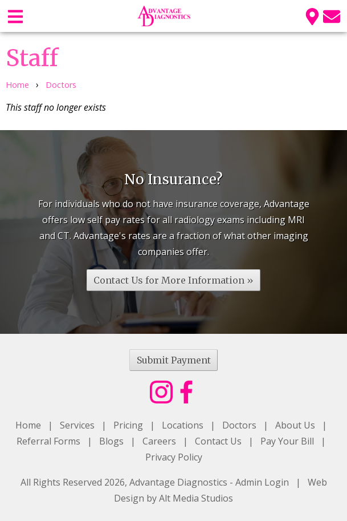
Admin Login (262, 482)
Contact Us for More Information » (173, 280)
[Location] (312, 15)
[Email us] (331, 15)
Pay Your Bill (287, 441)
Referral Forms (48, 441)
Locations (182, 425)
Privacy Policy (173, 457)
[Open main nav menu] (15, 15)
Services (77, 425)
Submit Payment (174, 360)
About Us (295, 425)
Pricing (128, 425)
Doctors (61, 84)
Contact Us (218, 441)
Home (17, 84)
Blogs (111, 441)
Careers (159, 441)
